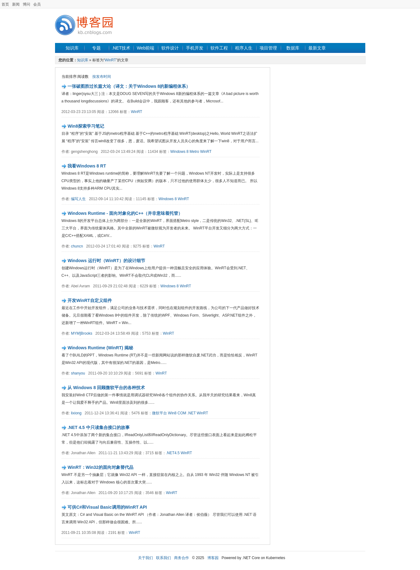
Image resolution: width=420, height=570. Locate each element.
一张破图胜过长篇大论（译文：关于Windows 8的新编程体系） (128, 86)
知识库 (72, 47)
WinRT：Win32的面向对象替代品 (100, 467)
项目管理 (268, 47)
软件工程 (219, 47)
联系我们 (163, 558)
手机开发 (194, 47)
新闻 (16, 4)
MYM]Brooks (81, 333)
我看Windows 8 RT (86, 165)
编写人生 (78, 199)
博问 (26, 4)
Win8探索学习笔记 (85, 126)
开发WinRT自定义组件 (89, 300)
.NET (191, 413)
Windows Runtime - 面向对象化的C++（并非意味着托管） (124, 213)
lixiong (76, 413)
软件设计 (170, 47)
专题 (96, 47)
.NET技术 (121, 47)
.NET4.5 (173, 453)
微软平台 (159, 413)
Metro (194, 151)
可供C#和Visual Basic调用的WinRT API (107, 507)
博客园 (213, 558)
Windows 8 (179, 151)
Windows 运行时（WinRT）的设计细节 (106, 260)
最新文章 (317, 47)
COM (182, 413)
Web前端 (146, 47)
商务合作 (181, 558)
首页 (5, 4)
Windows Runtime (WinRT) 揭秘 (100, 347)
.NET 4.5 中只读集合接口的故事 (98, 427)
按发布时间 (101, 76)
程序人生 (243, 47)
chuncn (77, 246)
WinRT (110, 60)
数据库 (292, 47)
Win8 (172, 413)
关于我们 (145, 558)
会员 (37, 4)
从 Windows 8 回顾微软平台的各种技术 (106, 387)
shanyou (78, 373)
